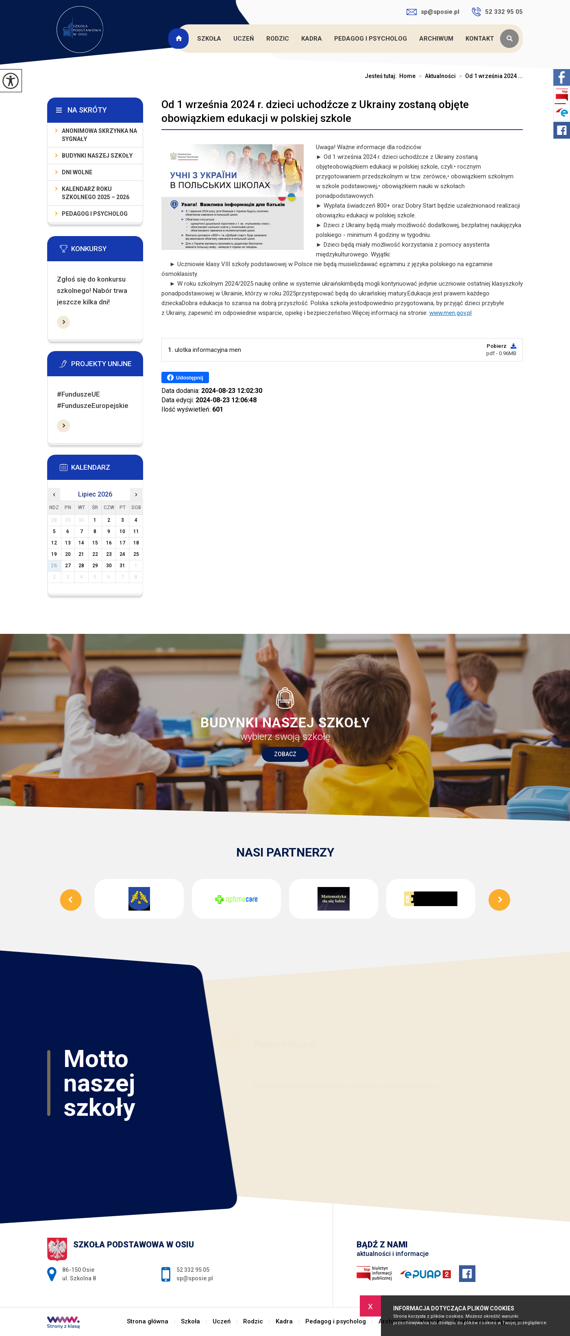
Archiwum (436, 38)
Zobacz (285, 754)
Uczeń (243, 38)
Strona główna (179, 38)
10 (122, 531)
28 (81, 565)
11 (136, 531)
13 (68, 543)
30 (109, 565)
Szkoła (209, 38)
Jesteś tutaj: (382, 76)
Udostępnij (185, 377)
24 (122, 554)
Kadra (311, 38)
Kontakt (480, 38)
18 (136, 543)
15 (95, 543)
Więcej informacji (63, 322)
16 (109, 543)
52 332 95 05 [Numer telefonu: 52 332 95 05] (192, 1270)
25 (136, 554)
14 (81, 543)
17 (122, 543)
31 (122, 565)
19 (54, 554)
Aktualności (436, 76)
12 (54, 543)
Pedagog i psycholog (370, 38)
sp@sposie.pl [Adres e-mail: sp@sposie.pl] (194, 1278)
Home (407, 76)
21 (81, 554)
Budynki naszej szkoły (97, 155)
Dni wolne (77, 172)
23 (109, 554)
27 (68, 565)
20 (68, 554)
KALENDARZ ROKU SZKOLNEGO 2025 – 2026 (95, 193)
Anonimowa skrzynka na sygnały (99, 135)
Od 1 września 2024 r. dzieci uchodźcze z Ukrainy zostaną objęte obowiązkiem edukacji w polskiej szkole (315, 111)
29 (95, 565)
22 (95, 554)
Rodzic (277, 38)
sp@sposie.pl (433, 11)
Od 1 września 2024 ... (489, 76)
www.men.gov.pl (450, 313)
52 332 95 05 (497, 12)
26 (54, 565)
